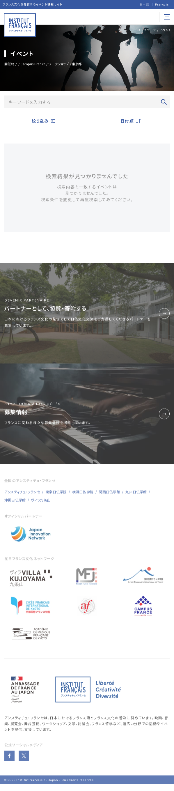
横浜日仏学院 (82, 494)
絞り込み (43, 121)
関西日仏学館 (109, 494)
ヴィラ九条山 (41, 502)
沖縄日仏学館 (15, 502)
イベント (165, 30)
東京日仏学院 (56, 494)
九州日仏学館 (136, 494)
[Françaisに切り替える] (162, 4)
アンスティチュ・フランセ (24, 720)
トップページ (147, 30)
